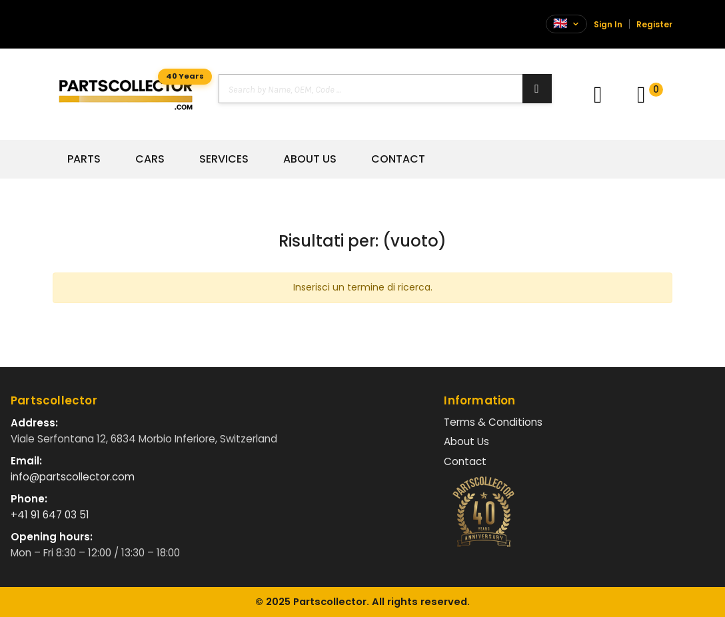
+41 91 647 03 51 (50, 515)
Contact (398, 159)
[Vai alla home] (126, 94)
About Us (310, 159)
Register (654, 24)
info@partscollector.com (73, 477)
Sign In (608, 24)
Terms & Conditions (493, 422)
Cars (150, 159)
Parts (84, 159)
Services (224, 159)
